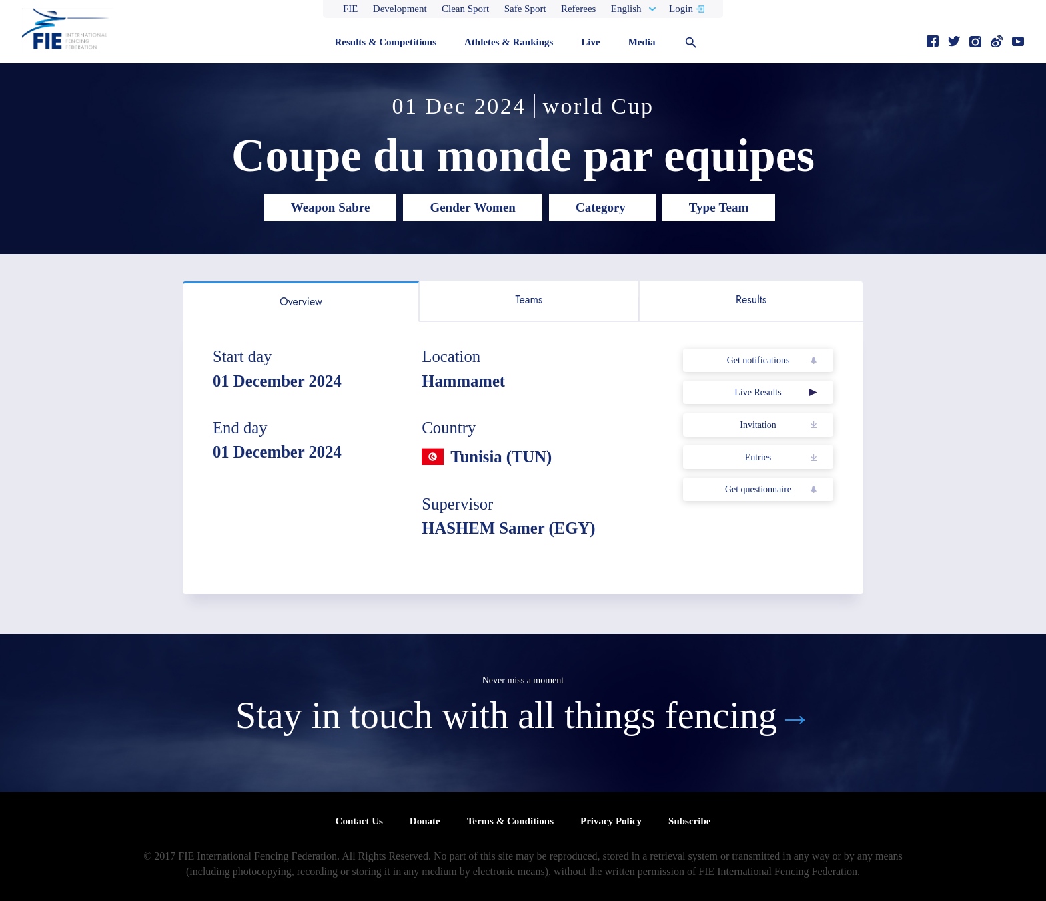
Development (400, 8)
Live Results (757, 392)
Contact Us (359, 821)
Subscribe (689, 821)
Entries (758, 457)
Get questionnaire (758, 489)
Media (642, 42)
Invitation (758, 425)
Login (681, 8)
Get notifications (758, 360)
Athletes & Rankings (508, 42)
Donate (425, 821)
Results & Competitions (385, 42)
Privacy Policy (611, 821)
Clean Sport (465, 8)
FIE (350, 8)
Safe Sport (525, 8)
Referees (578, 8)
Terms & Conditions (510, 821)
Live (590, 42)
